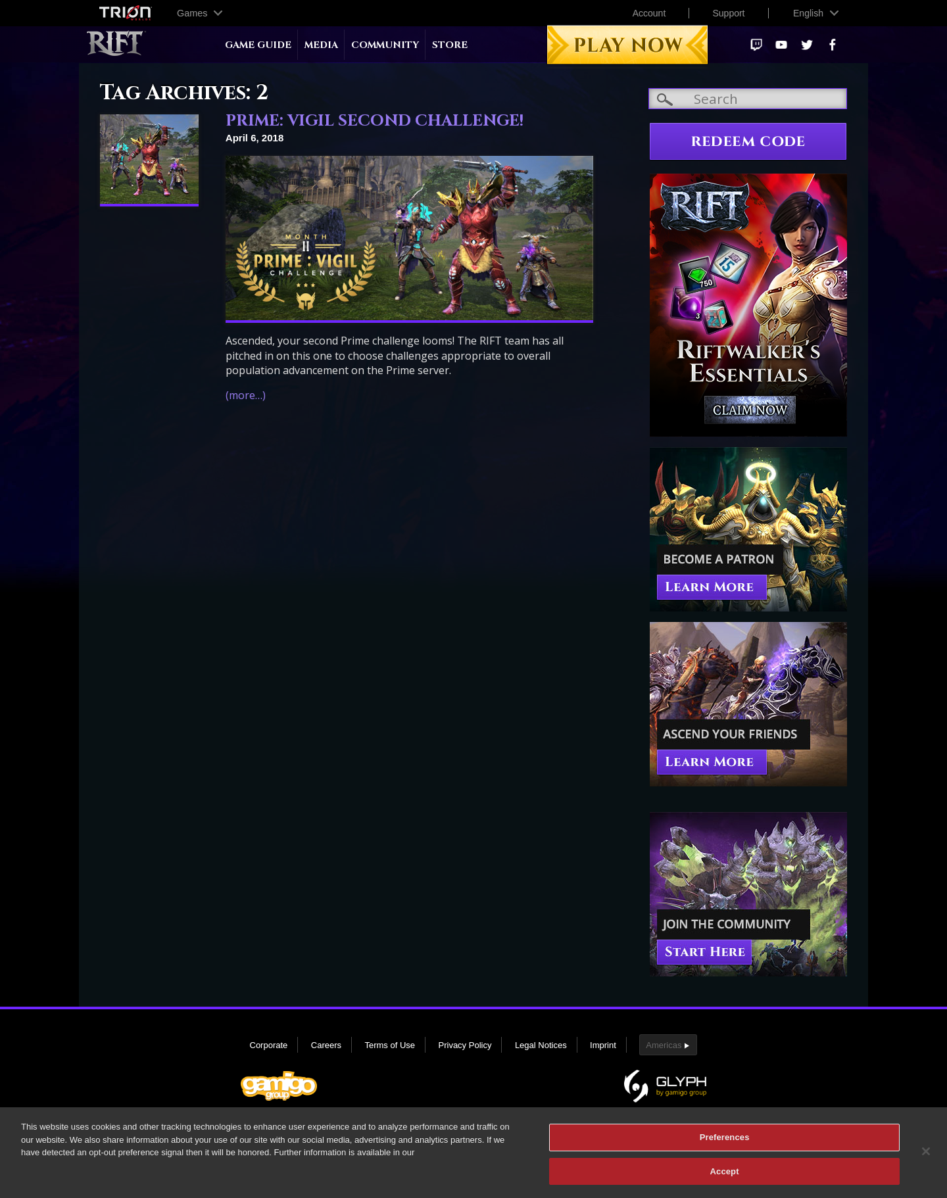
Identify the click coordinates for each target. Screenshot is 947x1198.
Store (450, 45)
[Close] (925, 1157)
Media (321, 45)
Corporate (269, 1045)
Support (728, 13)
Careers (326, 1045)
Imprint (603, 1045)
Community (385, 45)
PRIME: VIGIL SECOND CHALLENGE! (374, 121)
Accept (724, 1177)
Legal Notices (541, 1045)
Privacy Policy (465, 1045)
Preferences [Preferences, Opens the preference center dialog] (725, 1143)
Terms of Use (389, 1045)
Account (649, 13)
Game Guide (258, 45)
